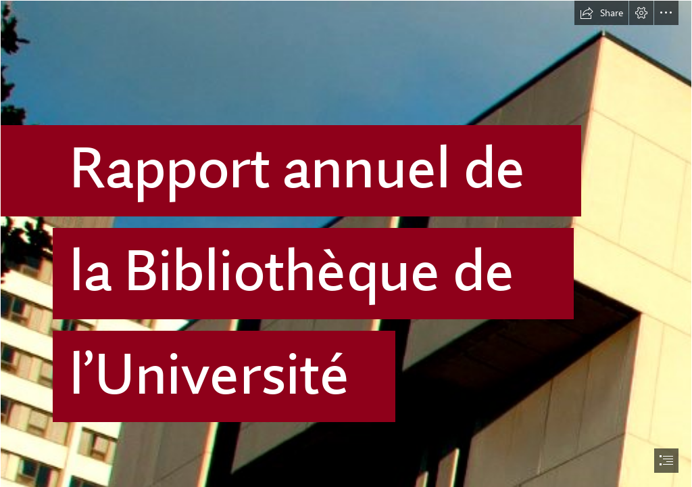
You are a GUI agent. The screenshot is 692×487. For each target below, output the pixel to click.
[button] (601, 13)
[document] (346, 243)
